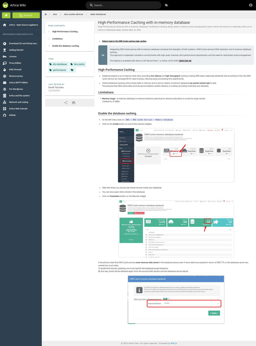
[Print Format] (74, 103)
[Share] (66, 103)
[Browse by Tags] (166, 5)
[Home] (6, 15)
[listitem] (69, 31)
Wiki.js (174, 343)
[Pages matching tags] (72, 70)
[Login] (251, 5)
